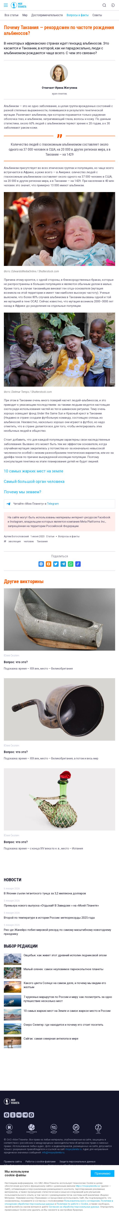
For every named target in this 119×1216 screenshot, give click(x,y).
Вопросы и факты (78, 15)
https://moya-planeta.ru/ (88, 1186)
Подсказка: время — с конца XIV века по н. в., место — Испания (43, 848)
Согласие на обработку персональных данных (74, 1207)
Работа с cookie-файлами (41, 1161)
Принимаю (102, 1173)
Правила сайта (13, 1161)
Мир (24, 15)
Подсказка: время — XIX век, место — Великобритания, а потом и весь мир (51, 758)
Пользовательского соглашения (82, 1201)
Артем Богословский (16, 536)
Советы (97, 15)
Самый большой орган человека (34, 481)
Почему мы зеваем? (22, 492)
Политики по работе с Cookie (72, 1204)
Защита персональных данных (77, 1161)
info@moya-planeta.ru (53, 1152)
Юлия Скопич (11, 655)
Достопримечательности (47, 15)
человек (29, 541)
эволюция (15, 541)
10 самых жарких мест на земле (33, 471)
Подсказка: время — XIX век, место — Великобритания (38, 668)
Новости (12, 879)
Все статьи (11, 15)
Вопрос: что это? (16, 662)
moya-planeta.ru (73, 1149)
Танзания (42, 541)
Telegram (53, 503)
